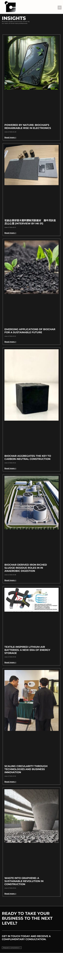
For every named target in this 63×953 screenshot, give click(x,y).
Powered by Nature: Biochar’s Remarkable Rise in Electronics (27, 126)
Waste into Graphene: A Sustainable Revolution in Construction (23, 881)
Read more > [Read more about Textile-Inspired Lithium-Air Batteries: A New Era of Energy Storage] (10, 662)
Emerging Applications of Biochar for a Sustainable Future (29, 331)
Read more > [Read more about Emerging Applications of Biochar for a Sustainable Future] (10, 342)
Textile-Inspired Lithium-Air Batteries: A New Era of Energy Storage (27, 650)
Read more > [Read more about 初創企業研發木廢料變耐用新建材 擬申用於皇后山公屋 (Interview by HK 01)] (10, 233)
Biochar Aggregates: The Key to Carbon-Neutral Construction (27, 457)
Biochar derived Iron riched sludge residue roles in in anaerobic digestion (25, 567)
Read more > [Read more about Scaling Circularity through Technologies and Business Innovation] (10, 782)
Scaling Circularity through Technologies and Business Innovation (25, 769)
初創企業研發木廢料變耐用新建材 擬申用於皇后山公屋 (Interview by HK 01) (30, 222)
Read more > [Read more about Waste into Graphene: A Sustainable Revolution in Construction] (10, 894)
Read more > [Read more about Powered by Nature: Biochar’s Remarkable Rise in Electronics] (10, 137)
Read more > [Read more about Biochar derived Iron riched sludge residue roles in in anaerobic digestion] (10, 580)
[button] (60, 7)
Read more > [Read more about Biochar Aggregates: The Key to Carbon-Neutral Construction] (10, 468)
